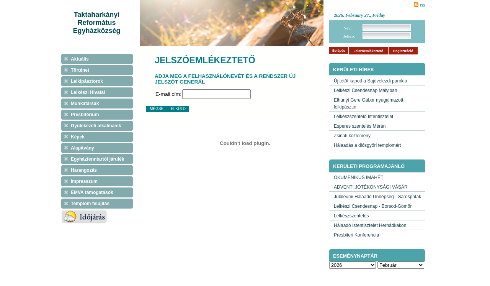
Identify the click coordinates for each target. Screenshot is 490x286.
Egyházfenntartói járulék (97, 159)
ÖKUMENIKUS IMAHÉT (358, 177)
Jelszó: (349, 36)
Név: (347, 28)
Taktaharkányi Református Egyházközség (96, 23)
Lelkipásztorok (87, 81)
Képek (78, 137)
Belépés (338, 51)
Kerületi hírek (353, 69)
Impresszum (84, 181)
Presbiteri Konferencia (356, 235)
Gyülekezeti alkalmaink (96, 125)
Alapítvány (82, 148)
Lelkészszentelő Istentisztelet (363, 116)
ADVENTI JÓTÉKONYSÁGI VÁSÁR (371, 187)
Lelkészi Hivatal (88, 92)
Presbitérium (85, 114)
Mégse (156, 109)
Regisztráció (403, 51)
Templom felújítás (90, 203)
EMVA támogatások (92, 192)
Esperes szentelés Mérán (359, 126)
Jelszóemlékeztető (368, 51)
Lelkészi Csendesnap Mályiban (365, 90)
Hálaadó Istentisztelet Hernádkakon (370, 225)
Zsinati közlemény (352, 135)
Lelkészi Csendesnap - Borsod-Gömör (373, 206)
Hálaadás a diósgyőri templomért (367, 145)
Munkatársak (85, 103)
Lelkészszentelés (351, 216)
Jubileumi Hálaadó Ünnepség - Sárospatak (377, 196)
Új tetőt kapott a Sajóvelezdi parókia (370, 81)
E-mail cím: (168, 94)
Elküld (178, 109)
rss (422, 5)
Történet (80, 70)
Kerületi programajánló (369, 166)
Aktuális (80, 59)
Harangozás (84, 170)
